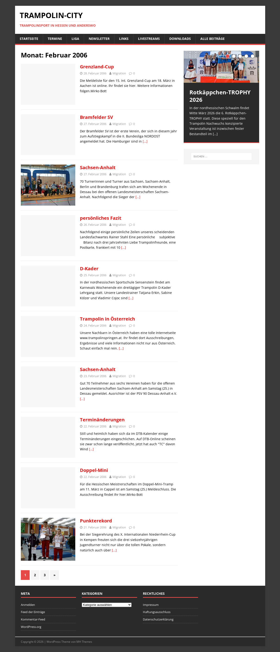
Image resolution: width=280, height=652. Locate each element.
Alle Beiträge (212, 38)
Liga (75, 38)
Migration (119, 73)
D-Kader (89, 268)
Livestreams (149, 38)
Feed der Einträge (33, 612)
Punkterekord (96, 521)
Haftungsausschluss (156, 612)
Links (124, 38)
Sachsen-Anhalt (98, 167)
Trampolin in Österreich (107, 319)
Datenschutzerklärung (158, 619)
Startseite (29, 38)
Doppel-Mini (94, 470)
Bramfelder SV (96, 117)
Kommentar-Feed (33, 619)
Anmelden (28, 605)
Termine (55, 38)
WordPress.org (31, 627)
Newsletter (99, 38)
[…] (145, 141)
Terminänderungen (102, 420)
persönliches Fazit (100, 218)
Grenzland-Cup (97, 67)
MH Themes (84, 642)
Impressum (151, 605)
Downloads (180, 38)
